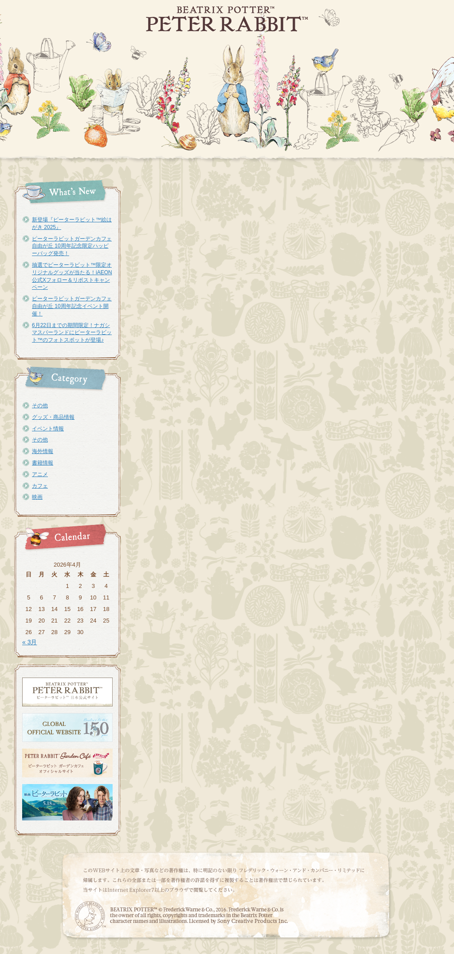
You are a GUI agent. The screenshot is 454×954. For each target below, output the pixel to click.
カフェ (40, 486)
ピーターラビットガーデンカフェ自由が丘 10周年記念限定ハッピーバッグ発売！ (72, 246)
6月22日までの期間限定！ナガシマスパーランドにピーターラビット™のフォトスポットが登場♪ (72, 332)
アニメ (40, 474)
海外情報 (42, 451)
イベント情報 (48, 429)
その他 (40, 405)
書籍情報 (42, 463)
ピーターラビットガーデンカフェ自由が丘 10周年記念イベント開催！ (72, 306)
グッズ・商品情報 (53, 417)
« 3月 (29, 642)
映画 (37, 497)
